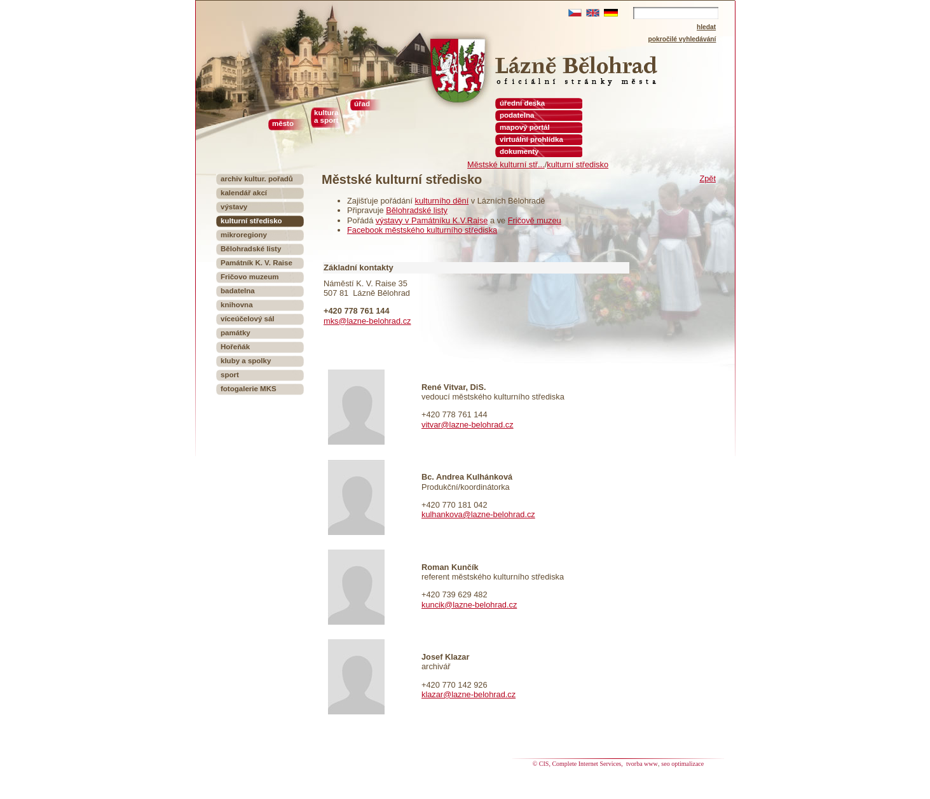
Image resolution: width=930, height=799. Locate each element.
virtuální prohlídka (531, 139)
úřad (362, 104)
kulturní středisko (577, 164)
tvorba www (642, 763)
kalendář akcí (244, 193)
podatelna (517, 115)
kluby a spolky (246, 361)
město (283, 123)
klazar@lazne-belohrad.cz (468, 694)
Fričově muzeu (534, 220)
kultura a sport (326, 116)
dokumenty (519, 151)
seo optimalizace (682, 763)
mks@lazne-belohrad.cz (367, 321)
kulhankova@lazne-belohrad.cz (478, 514)
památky (235, 333)
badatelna (238, 291)
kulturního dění (442, 200)
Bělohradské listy (417, 210)
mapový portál (525, 127)
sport (230, 375)
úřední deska (522, 103)
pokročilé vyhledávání (682, 39)
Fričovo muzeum (250, 277)
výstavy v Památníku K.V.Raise (432, 220)
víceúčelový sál (248, 319)
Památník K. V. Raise (256, 263)
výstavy (234, 207)
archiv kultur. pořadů (257, 179)
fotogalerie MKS (249, 389)
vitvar (431, 424)
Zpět (707, 178)
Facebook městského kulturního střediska (422, 230)
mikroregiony (244, 235)
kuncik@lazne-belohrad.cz (469, 604)
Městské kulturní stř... (506, 164)
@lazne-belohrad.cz (477, 424)
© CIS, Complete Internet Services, (579, 763)
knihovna (237, 305)
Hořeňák (235, 347)
